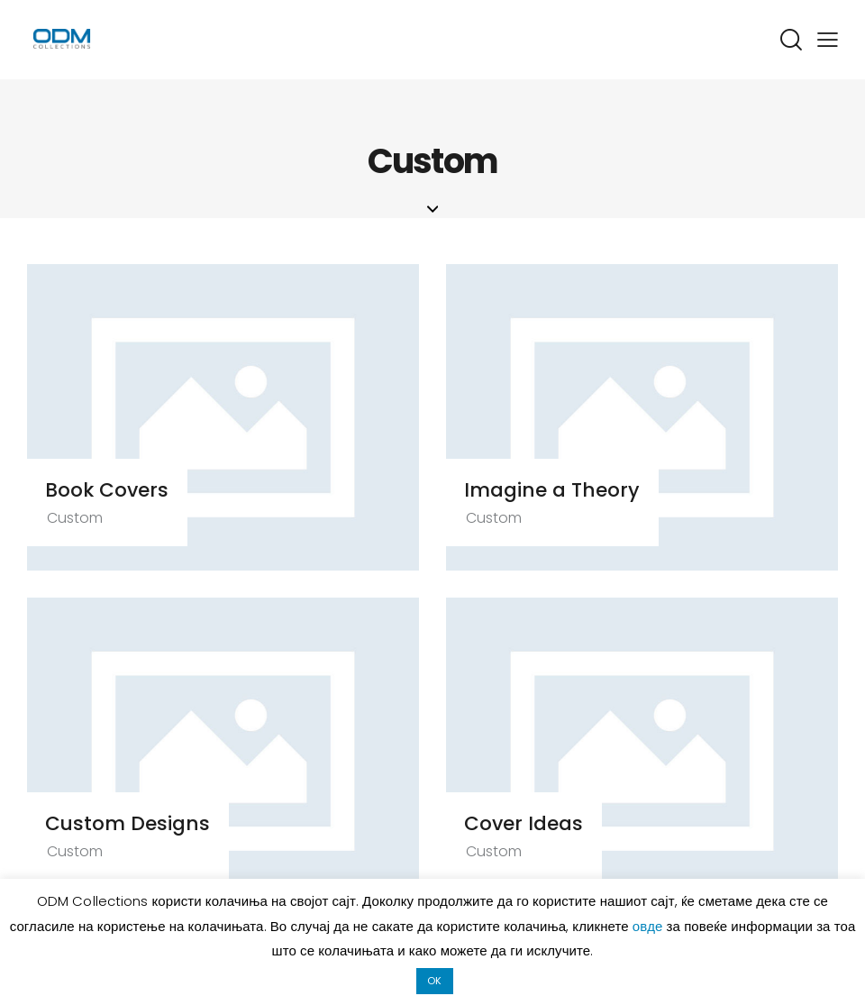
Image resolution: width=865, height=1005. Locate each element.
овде (650, 926)
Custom (80, 518)
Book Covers (114, 491)
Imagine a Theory (558, 491)
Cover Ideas (529, 824)
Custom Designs (134, 824)
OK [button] (434, 980)
